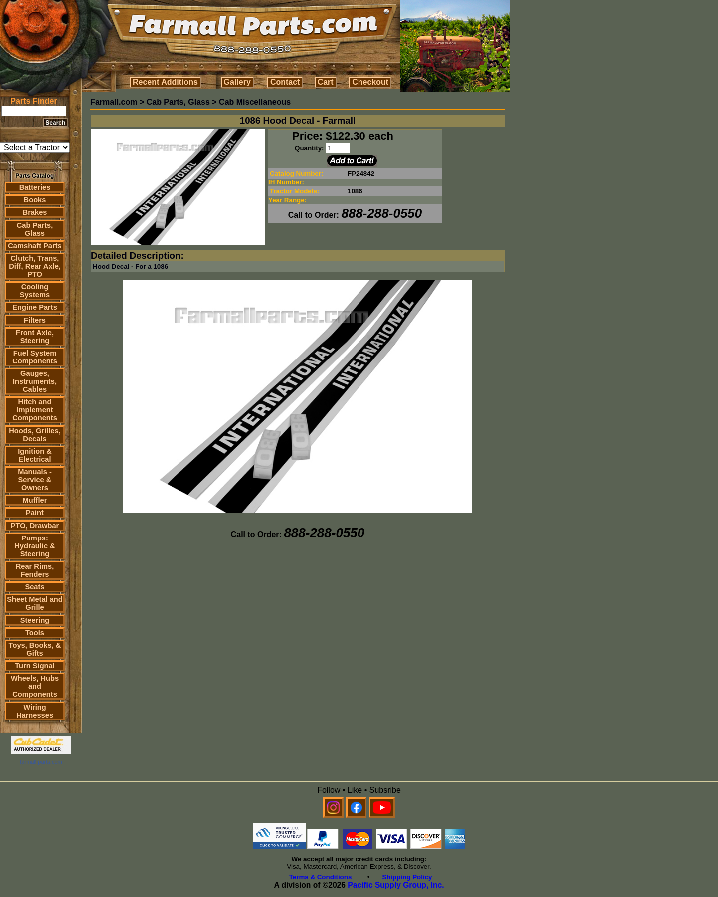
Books (35, 200)
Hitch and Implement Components (34, 410)
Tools (34, 633)
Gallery (237, 82)
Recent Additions (165, 82)
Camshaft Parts (35, 246)
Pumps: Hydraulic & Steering (34, 546)
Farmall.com (113, 102)
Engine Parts (34, 307)
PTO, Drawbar (35, 526)
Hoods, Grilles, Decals (34, 435)
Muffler (35, 500)
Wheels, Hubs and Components (35, 686)
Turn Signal (35, 666)
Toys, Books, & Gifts (35, 649)
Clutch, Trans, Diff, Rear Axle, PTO (35, 266)
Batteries (35, 187)
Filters (35, 320)
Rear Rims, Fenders (35, 570)
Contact (285, 82)
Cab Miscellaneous (255, 102)
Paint (35, 513)
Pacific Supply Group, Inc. (396, 885)
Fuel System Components (34, 357)
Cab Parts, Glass (35, 229)
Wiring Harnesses (34, 711)
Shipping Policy (407, 877)
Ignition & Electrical (35, 455)
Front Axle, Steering (35, 337)
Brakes (35, 212)
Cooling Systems (35, 291)
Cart (326, 82)
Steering (35, 620)
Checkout (370, 82)
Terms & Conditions (320, 877)
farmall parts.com (41, 762)
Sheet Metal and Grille (35, 603)
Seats (34, 587)
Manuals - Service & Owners (35, 480)
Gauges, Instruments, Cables (35, 381)
